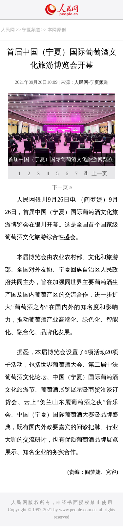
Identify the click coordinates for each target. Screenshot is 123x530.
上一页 (99, 173)
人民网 (8, 29)
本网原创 (57, 29)
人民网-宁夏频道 (91, 82)
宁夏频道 (31, 29)
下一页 (60, 187)
